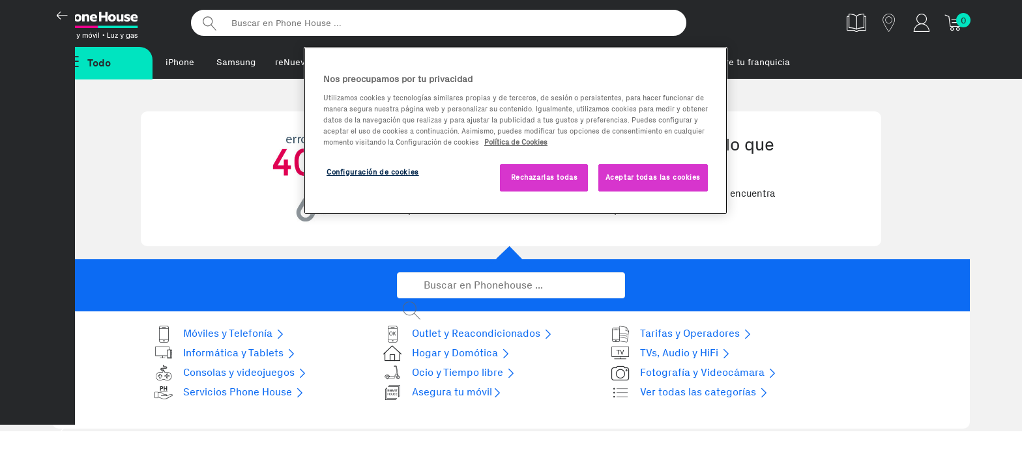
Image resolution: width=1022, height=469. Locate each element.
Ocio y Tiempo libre (449, 373)
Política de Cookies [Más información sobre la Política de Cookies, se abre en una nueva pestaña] (516, 142)
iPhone (180, 62)
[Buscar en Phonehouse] (511, 286)
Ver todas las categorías (690, 392)
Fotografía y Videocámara (694, 373)
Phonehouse (113, 22)
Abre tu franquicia (752, 62)
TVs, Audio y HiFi (671, 353)
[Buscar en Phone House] (438, 23)
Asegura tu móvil (443, 392)
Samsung (236, 62)
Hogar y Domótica (447, 353)
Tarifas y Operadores (682, 334)
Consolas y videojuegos (231, 373)
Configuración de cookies (373, 172)
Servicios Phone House (229, 392)
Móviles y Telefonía (219, 334)
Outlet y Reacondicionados (468, 334)
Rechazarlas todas (544, 177)
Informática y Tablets (225, 353)
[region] (515, 130)
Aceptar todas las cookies (653, 177)
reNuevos (295, 62)
